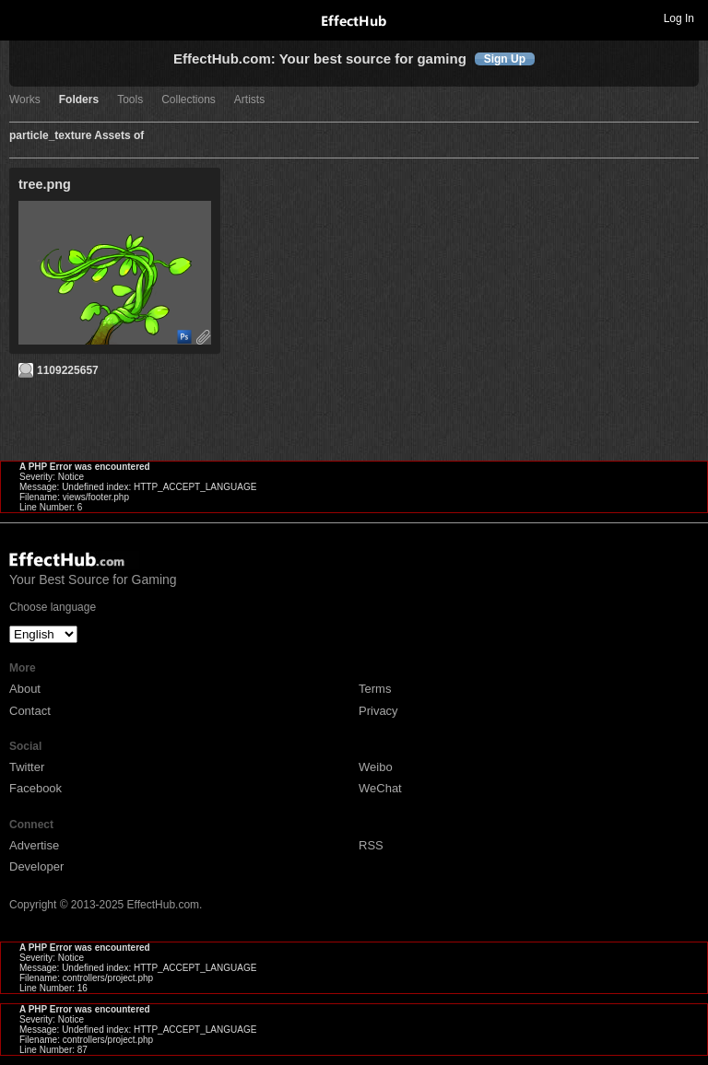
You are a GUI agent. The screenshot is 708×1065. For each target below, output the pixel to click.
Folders (79, 100)
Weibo (376, 767)
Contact (30, 711)
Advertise (34, 845)
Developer (36, 866)
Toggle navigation (22, 17)
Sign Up (504, 59)
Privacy (378, 711)
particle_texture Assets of (76, 136)
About (25, 689)
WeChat (380, 788)
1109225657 (68, 370)
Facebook (35, 788)
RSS (371, 845)
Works (25, 100)
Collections (188, 100)
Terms (375, 689)
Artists (249, 100)
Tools (130, 100)
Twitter (26, 767)
